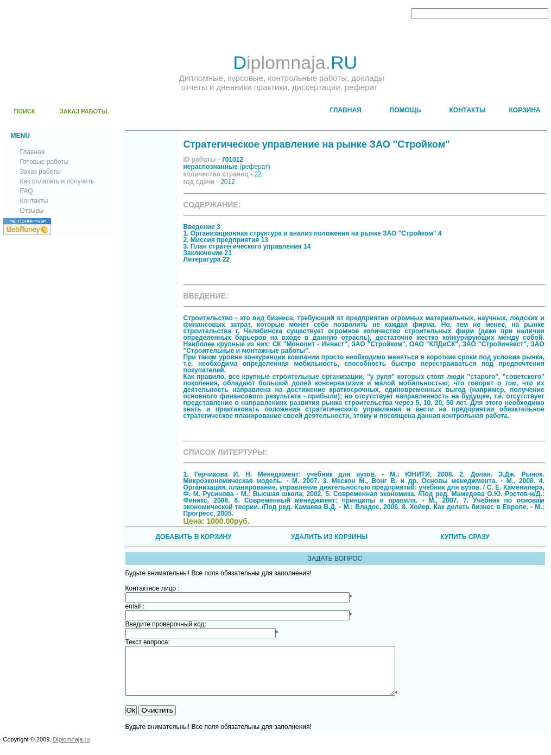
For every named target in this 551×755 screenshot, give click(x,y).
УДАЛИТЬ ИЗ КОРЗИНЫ (329, 537)
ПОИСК (24, 111)
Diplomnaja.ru (71, 749)
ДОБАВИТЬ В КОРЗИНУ (193, 537)
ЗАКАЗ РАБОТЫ (83, 111)
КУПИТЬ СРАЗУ (464, 537)
